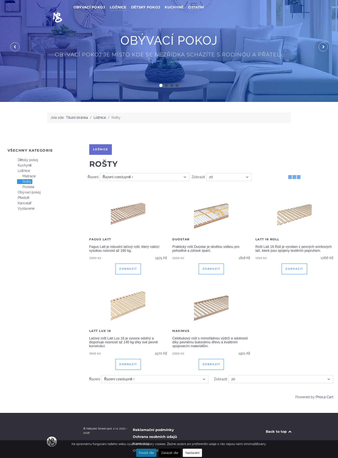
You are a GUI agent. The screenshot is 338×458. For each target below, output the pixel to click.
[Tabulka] (290, 167)
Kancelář (22, 193)
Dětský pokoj (25, 150)
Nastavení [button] (192, 453)
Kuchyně (22, 156)
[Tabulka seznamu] (294, 167)
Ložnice (21, 161)
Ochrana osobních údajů (155, 427)
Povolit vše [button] (146, 453)
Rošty (24, 172)
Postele (25, 177)
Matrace (26, 166)
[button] (161, 75)
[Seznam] (298, 167)
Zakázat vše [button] (169, 453)
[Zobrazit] (229, 167)
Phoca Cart (324, 387)
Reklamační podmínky (153, 420)
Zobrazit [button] (128, 259)
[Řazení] (144, 167)
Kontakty (141, 434)
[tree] (42, 175)
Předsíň (21, 188)
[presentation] (14, 37)
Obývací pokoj (27, 183)
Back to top (279, 422)
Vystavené (23, 199)
